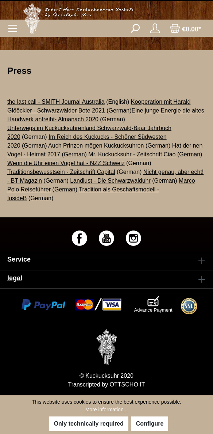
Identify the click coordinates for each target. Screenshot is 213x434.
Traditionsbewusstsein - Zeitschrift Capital (61, 172)
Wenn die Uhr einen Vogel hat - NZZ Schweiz (66, 163)
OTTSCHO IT (127, 384)
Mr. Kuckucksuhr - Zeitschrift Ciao (131, 154)
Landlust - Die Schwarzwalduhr (110, 181)
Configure (150, 423)
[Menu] (13, 28)
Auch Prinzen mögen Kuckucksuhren (96, 145)
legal (14, 278)
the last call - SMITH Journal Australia (56, 102)
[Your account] (155, 28)
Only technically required (89, 423)
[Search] (135, 28)
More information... (106, 409)
